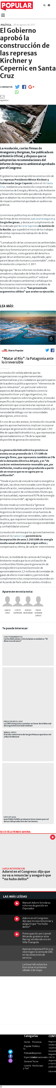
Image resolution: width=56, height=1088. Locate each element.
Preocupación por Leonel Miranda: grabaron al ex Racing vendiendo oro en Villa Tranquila (36, 938)
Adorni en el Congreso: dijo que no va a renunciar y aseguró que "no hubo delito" (26, 875)
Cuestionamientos (13, 637)
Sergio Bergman (28, 611)
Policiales (28, 1053)
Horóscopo (37, 1065)
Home (27, 1042)
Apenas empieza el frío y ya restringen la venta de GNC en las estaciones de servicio (37, 953)
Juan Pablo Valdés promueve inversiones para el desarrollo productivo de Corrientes (26, 820)
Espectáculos (30, 1057)
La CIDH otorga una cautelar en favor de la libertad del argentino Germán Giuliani (27, 725)
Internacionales (40, 1057)
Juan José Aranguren (41, 218)
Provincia (36, 1042)
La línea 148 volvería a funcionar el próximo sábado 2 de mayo (34, 967)
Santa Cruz (19, 535)
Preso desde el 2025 (13, 721)
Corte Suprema (29, 225)
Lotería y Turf (27, 1067)
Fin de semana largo (38, 613)
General (28, 1061)
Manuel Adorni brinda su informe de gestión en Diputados (36, 905)
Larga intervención (13, 868)
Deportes (36, 1053)
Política (36, 1046)
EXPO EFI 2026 (10, 817)
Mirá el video (10, 732)
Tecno (35, 1061)
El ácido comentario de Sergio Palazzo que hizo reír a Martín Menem (28, 736)
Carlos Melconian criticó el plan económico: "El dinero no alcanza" (26, 640)
